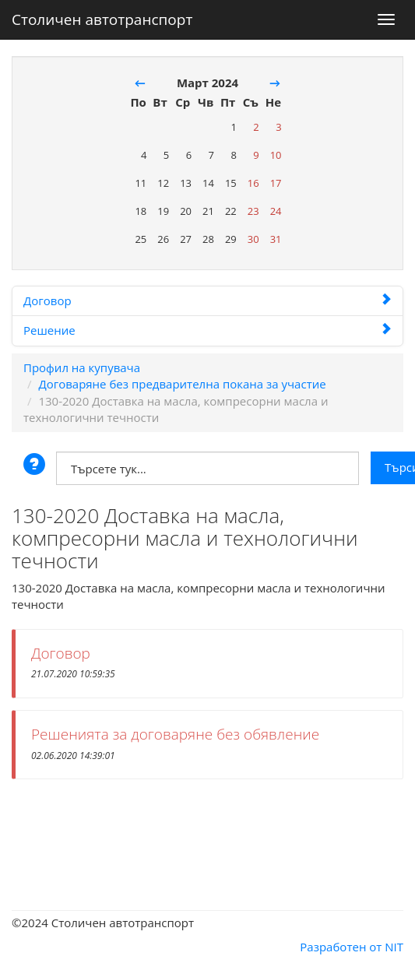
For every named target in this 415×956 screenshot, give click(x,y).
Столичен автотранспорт (102, 16)
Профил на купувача (81, 367)
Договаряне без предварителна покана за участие (181, 384)
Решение (207, 330)
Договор (207, 300)
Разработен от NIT (351, 946)
